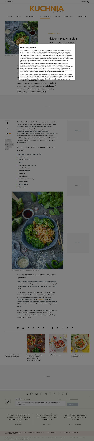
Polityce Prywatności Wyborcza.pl (42, 71)
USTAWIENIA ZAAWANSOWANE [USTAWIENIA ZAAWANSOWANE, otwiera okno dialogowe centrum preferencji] (30, 77)
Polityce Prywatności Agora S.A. (58, 71)
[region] (47, 62)
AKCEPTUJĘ (69, 77)
